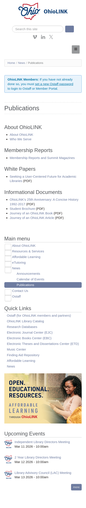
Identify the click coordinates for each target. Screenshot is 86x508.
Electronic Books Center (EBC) (29, 338)
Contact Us (20, 291)
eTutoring (19, 262)
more (76, 487)
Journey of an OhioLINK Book (31, 213)
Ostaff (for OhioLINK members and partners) (39, 315)
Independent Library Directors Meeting (42, 442)
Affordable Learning (26, 257)
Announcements (28, 273)
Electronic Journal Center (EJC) (30, 332)
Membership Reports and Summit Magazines (42, 158)
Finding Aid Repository (23, 355)
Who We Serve (21, 139)
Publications (25, 285)
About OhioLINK (21, 134)
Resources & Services (28, 251)
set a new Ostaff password (54, 84)
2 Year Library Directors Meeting (38, 457)
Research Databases (22, 327)
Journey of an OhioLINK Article (32, 218)
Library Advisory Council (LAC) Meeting (43, 473)
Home (11, 63)
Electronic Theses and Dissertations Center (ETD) (43, 344)
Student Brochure (22, 208)
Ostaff (16, 296)
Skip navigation (12, 3)
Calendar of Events (30, 279)
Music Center (16, 349)
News (21, 63)
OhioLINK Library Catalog (25, 321)
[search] (37, 29)
